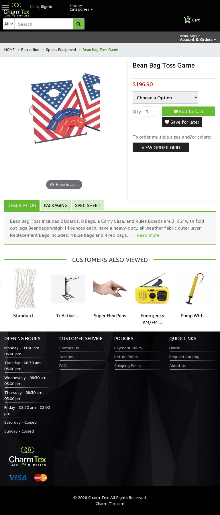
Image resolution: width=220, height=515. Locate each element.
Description (21, 205)
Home (174, 347)
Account (66, 356)
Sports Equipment (61, 49)
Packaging (56, 205)
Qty (137, 112)
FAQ (63, 365)
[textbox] (49, 23)
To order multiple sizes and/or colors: (172, 137)
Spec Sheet (88, 205)
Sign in (46, 6)
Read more (148, 235)
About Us (177, 365)
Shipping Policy (127, 365)
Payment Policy (128, 347)
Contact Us (69, 347)
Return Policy (126, 356)
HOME (9, 49)
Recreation (30, 49)
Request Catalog (184, 356)
